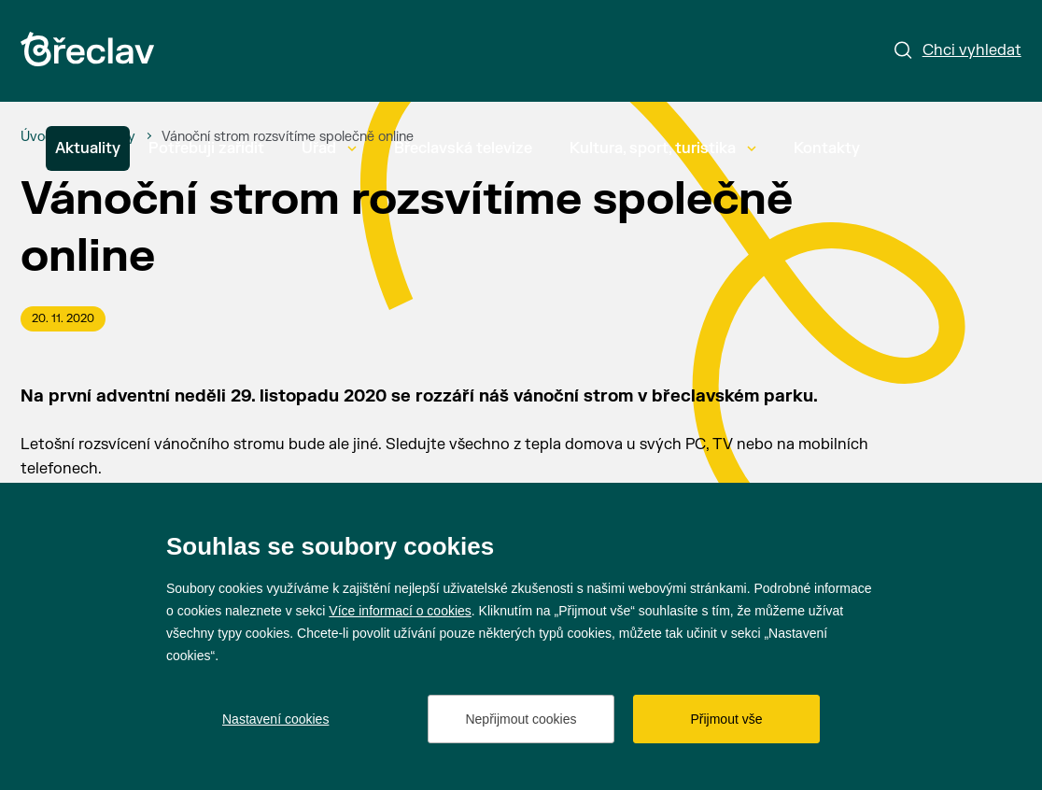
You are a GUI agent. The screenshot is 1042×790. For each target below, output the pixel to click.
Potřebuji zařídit (206, 148)
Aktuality (87, 148)
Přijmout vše (726, 719)
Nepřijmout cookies (520, 719)
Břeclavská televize (463, 148)
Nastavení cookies (275, 719)
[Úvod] (37, 137)
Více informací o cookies (400, 610)
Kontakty (827, 148)
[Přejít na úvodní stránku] (87, 49)
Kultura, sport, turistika (663, 148)
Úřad (329, 148)
